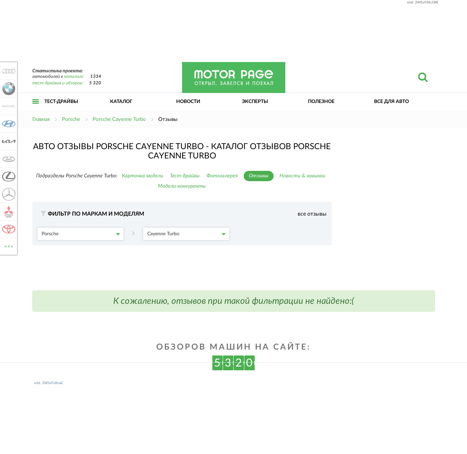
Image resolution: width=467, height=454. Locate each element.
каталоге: (74, 76)
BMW (7, 88)
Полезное (321, 101)
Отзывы (258, 175)
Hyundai (7, 124)
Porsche (81, 233)
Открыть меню (35, 109)
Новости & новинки (302, 175)
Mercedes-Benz (7, 194)
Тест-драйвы (61, 101)
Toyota (7, 229)
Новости (188, 101)
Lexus (7, 176)
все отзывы (312, 214)
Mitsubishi (7, 211)
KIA (7, 141)
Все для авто (391, 101)
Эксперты (255, 101)
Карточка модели (142, 175)
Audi (7, 71)
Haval (7, 106)
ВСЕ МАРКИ (7, 246)
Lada (7, 159)
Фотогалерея (222, 175)
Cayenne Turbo (186, 233)
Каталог (121, 101)
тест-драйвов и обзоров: (57, 83)
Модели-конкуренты (182, 186)
